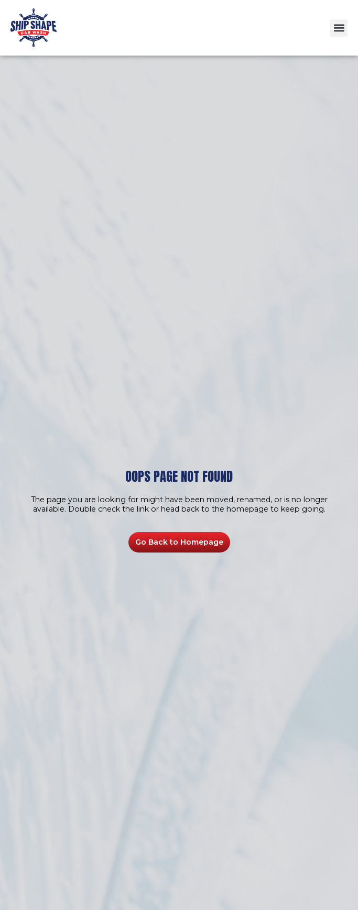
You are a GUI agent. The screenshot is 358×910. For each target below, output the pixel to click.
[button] (339, 28)
